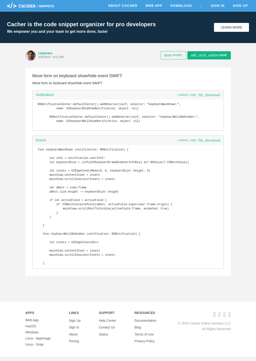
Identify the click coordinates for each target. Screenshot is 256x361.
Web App (153, 5)
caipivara (45, 53)
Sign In (217, 5)
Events (41, 143)
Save (209, 55)
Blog (137, 330)
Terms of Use (144, 336)
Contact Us (107, 330)
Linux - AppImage (38, 342)
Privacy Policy (144, 342)
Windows (32, 336)
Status (103, 336)
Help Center (107, 324)
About (73, 336)
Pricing (74, 342)
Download (181, 5)
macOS (30, 330)
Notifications (45, 95)
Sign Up (240, 5)
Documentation (145, 324)
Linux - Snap (34, 348)
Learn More (231, 27)
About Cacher (122, 5)
